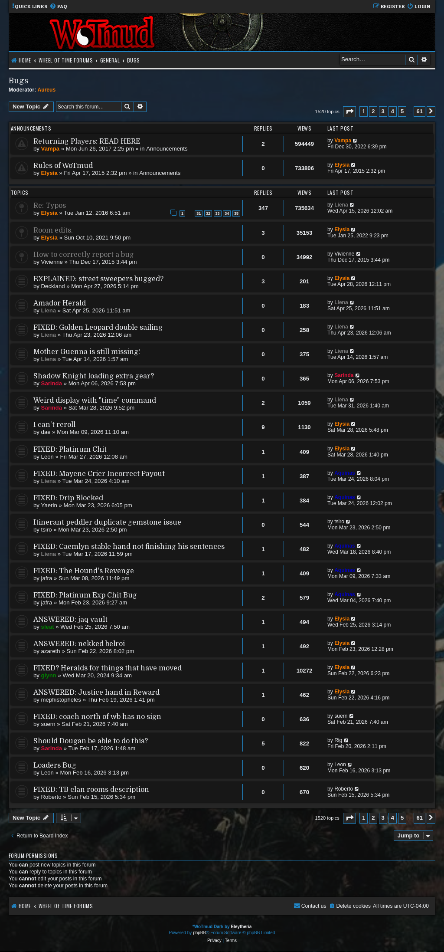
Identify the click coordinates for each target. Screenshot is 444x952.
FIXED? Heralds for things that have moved (107, 668)
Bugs (19, 80)
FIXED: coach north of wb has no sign (97, 717)
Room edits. (53, 230)
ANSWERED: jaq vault (70, 620)
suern (48, 724)
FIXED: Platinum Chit (70, 449)
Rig (338, 740)
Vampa (50, 148)
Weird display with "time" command (94, 400)
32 (208, 213)
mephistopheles (61, 699)
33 (217, 213)
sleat (47, 627)
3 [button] (383, 111)
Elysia (49, 173)
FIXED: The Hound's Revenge (83, 571)
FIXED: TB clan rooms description (91, 790)
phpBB (199, 932)
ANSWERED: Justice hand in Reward (96, 692)
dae (46, 432)
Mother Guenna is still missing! (86, 352)
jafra (46, 578)
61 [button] (419, 111)
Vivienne (52, 262)
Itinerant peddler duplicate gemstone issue (107, 522)
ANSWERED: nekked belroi (79, 644)
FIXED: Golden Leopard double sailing (98, 328)
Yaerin (49, 505)
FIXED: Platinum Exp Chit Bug (85, 595)
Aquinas (344, 473)
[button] (349, 111)
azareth (50, 651)
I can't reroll (54, 425)
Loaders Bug (54, 765)
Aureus (47, 90)
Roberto (51, 797)
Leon (47, 456)
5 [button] (402, 111)
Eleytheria (241, 926)
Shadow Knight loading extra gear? (93, 376)
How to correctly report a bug (83, 255)
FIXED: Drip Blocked (68, 498)
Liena (341, 205)
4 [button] (392, 111)
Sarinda (51, 383)
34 (227, 213)
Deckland (53, 286)
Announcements (166, 148)
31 (198, 213)
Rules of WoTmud (63, 166)
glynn (48, 675)
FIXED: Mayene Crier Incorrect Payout (99, 474)
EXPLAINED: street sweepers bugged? (98, 279)
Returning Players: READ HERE (86, 141)
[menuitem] (58, 7)
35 (236, 213)
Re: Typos (49, 206)
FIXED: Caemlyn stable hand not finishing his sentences (129, 547)
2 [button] (373, 111)
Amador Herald (59, 303)
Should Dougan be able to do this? (90, 741)
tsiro (46, 529)
